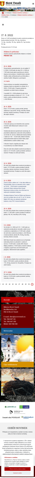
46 (16, 284)
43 (6, 284)
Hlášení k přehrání (11, 52)
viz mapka (7, 81)
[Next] (32, 284)
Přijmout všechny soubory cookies (17, 469)
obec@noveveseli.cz (17, 317)
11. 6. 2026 (7, 180)
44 (9, 284)
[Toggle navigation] (33, 3)
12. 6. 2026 (7, 163)
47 (19, 284)
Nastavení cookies (17, 473)
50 (29, 284)
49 (25, 284)
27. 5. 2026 (8, 272)
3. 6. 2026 (7, 225)
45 (12, 284)
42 (3, 284)
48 (22, 284)
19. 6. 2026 (7, 66)
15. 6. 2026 (7, 122)
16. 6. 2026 (7, 106)
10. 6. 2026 (7, 208)
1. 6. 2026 (7, 257)
